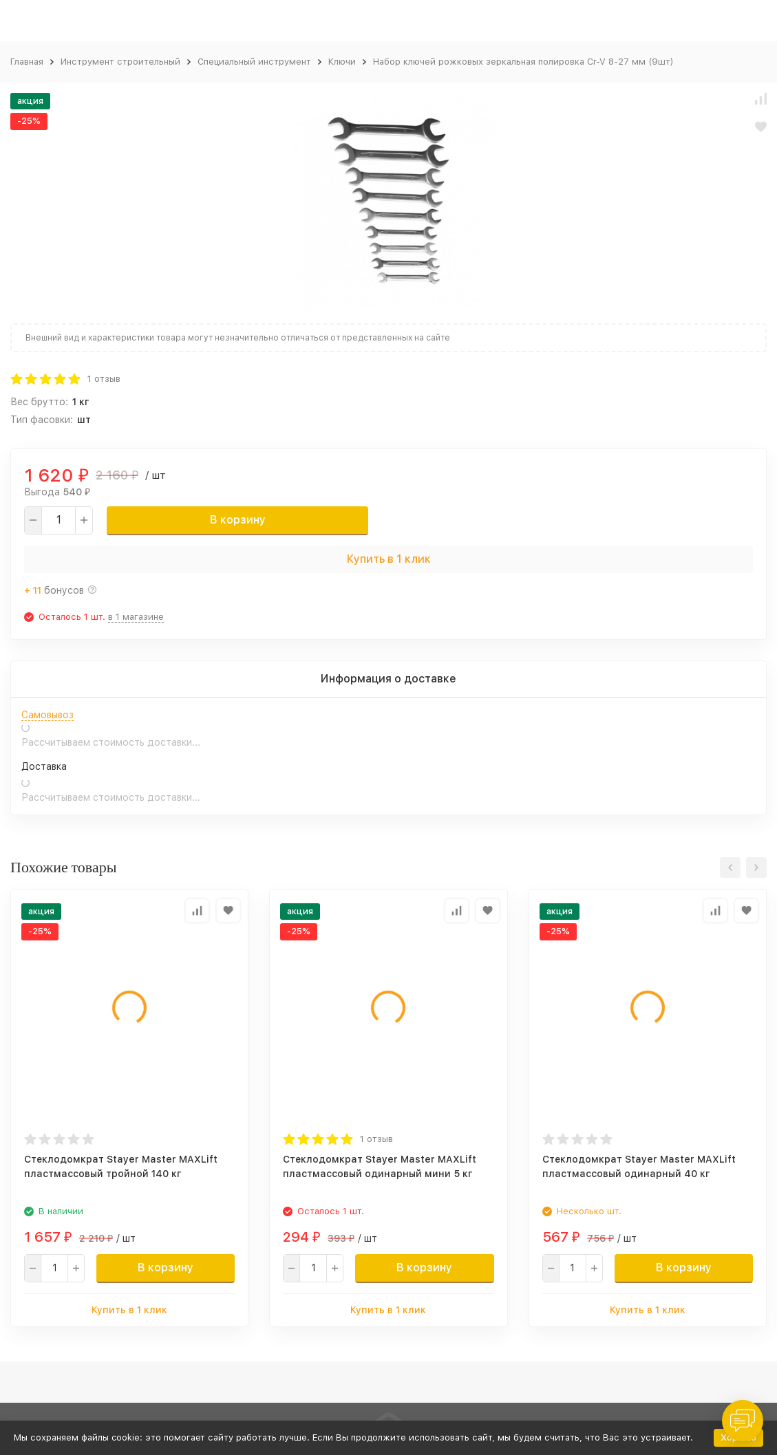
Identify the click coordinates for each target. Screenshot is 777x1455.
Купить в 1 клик (389, 558)
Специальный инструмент (254, 61)
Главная (26, 61)
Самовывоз (47, 714)
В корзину (238, 519)
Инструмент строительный (120, 61)
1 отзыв (103, 379)
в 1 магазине (136, 617)
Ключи (342, 61)
